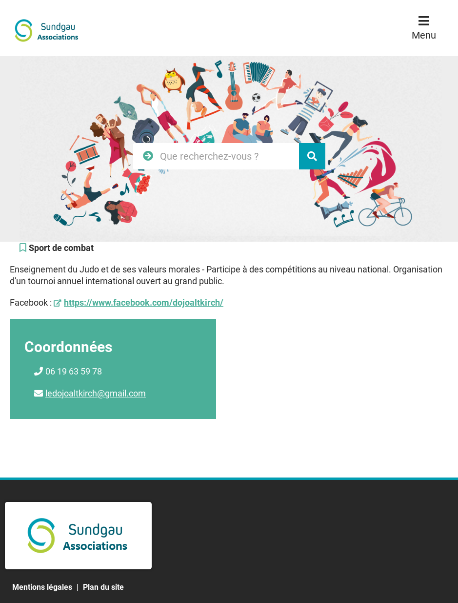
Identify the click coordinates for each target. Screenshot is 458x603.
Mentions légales (42, 587)
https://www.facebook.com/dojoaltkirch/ (143, 302)
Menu (424, 35)
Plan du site (103, 587)
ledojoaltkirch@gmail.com (95, 393)
